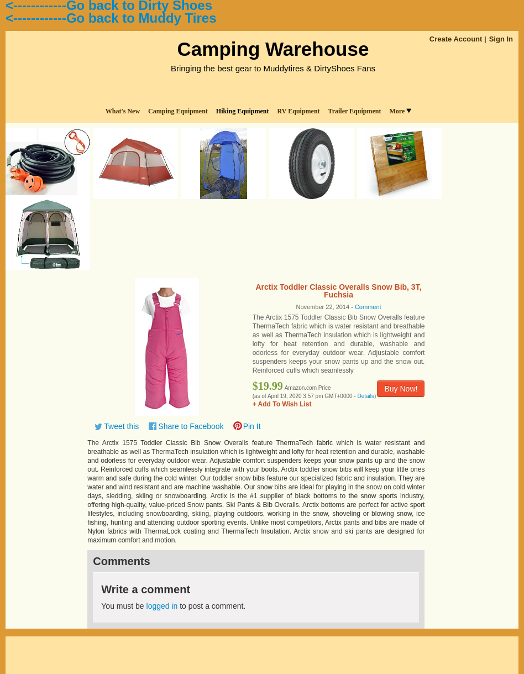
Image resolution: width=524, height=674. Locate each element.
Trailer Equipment (354, 111)
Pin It (252, 426)
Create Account (456, 39)
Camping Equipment (178, 111)
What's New (123, 111)
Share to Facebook (190, 426)
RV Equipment (298, 111)
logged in (162, 606)
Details (365, 396)
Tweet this (121, 426)
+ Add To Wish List (282, 404)
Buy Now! (400, 388)
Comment (368, 307)
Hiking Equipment (242, 111)
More (400, 111)
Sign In (501, 39)
